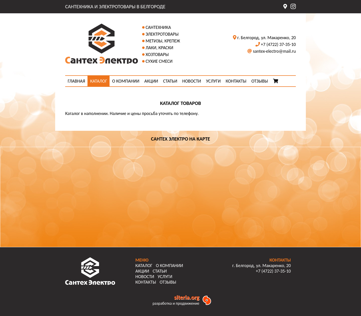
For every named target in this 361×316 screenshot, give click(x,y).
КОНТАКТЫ (236, 81)
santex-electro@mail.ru (274, 51)
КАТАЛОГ (98, 81)
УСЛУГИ (213, 81)
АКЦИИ (151, 81)
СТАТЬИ (170, 81)
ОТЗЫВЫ (259, 81)
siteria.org (186, 297)
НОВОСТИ (191, 81)
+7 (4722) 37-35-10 (278, 44)
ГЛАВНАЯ (76, 81)
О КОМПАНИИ (125, 81)
